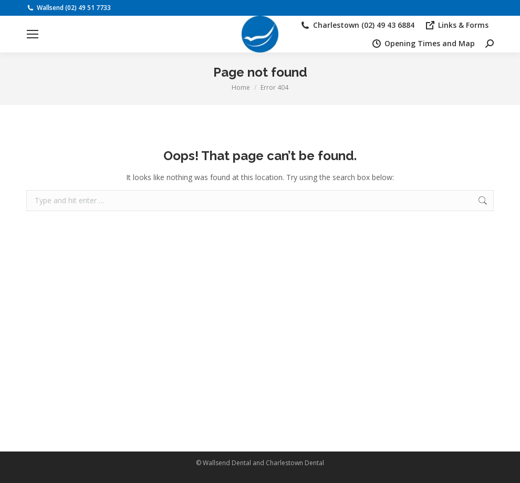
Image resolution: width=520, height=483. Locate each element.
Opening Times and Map (423, 43)
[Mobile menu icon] (32, 34)
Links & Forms (456, 25)
